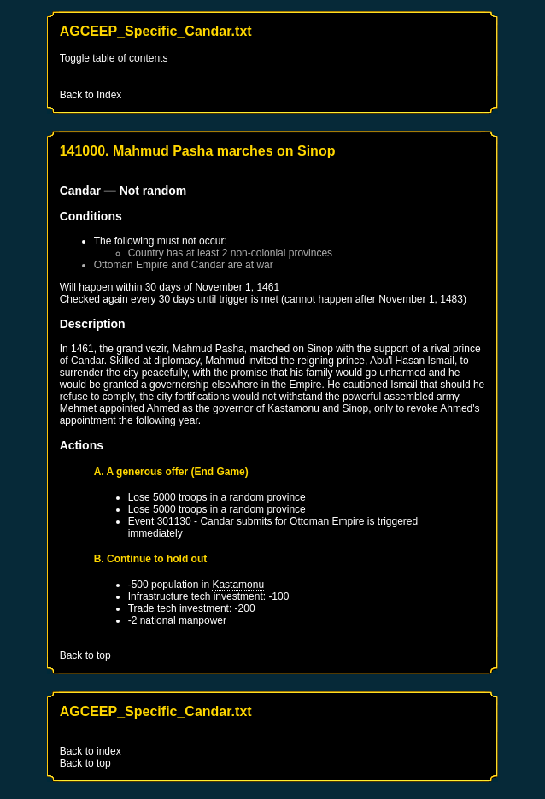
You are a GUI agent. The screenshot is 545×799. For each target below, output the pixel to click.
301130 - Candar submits (214, 521)
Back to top (85, 655)
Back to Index (91, 95)
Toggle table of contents (114, 58)
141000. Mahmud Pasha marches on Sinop (198, 151)
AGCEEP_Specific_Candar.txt (156, 31)
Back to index (90, 751)
